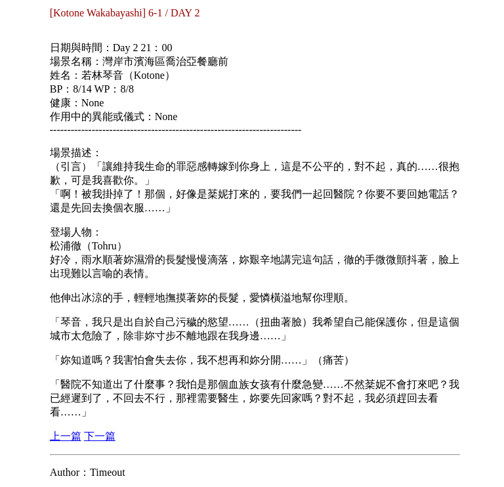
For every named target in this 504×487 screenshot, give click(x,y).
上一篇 (65, 436)
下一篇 (100, 436)
